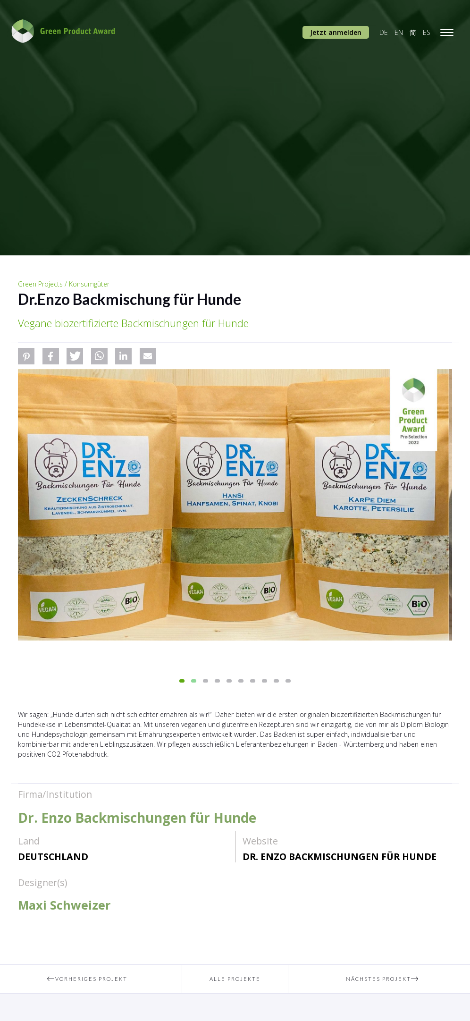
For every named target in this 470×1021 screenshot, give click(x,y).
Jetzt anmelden (335, 32)
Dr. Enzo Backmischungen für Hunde (339, 856)
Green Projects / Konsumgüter (63, 283)
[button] (26, 356)
